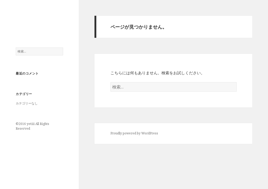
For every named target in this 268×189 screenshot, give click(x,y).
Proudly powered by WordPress (134, 133)
